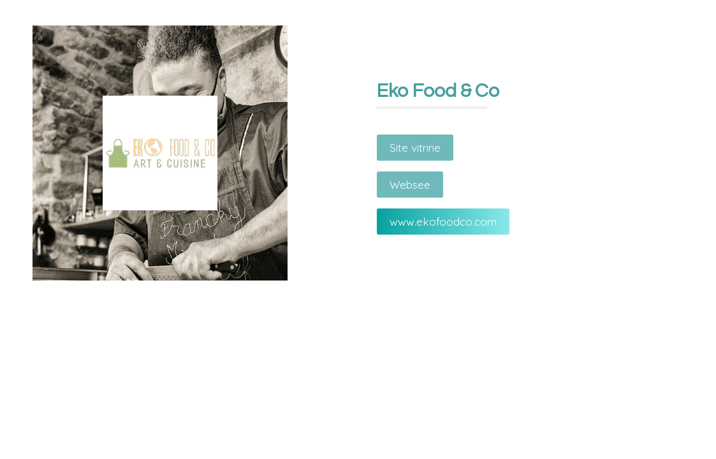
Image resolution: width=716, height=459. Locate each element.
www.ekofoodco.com (443, 221)
